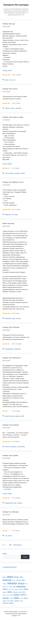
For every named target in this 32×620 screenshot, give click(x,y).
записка (11, 173)
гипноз (7, 108)
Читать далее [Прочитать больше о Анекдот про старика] (7, 493)
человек (18, 108)
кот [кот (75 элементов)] (12, 589)
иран (10, 535)
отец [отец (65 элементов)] (20, 592)
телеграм (17, 349)
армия (7, 416)
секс (10, 80)
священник (9, 503)
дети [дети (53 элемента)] (26, 583)
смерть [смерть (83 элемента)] (25, 598)
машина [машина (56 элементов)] (5, 592)
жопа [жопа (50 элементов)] (9, 589)
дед (6, 173)
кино (13, 318)
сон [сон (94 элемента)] (8, 601)
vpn (6, 535)
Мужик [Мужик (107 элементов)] (16, 577)
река (16, 214)
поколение (21, 446)
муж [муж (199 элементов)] (9, 591)
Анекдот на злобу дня (11, 512)
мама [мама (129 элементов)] (26, 589)
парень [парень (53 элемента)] (4, 594)
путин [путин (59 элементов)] (11, 594)
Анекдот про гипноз (10, 89)
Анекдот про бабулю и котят (13, 182)
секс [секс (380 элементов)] (16, 597)
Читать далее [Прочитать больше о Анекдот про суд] (7, 70)
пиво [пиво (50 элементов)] (8, 594)
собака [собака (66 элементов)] (4, 600)
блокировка (9, 349)
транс (12, 108)
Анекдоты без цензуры (16, 4)
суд (14, 80)
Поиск (5, 554)
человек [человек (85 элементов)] (5, 603)
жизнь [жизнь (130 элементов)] (5, 589)
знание (17, 173)
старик (19, 503)
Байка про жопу (8, 223)
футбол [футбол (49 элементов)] (21, 600)
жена (6, 80)
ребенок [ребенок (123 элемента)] (23, 594)
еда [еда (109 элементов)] (14, 586)
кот (13, 214)
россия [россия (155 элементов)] (6, 598)
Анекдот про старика (10, 455)
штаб (22, 416)
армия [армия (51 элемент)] (13, 580)
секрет (22, 173)
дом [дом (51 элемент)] (8, 586)
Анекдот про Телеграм (11, 327)
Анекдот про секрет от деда (13, 117)
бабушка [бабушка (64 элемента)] (18, 580)
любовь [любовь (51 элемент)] (16, 589)
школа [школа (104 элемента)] (11, 603)
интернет (13, 446)
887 (10, 545)
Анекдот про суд (9, 24)
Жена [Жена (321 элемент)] (10, 576)
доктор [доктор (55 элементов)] (4, 586)
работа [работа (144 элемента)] (16, 594)
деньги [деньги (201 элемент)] (21, 583)
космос (18, 318)
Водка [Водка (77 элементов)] (4, 577)
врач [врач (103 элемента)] (23, 580)
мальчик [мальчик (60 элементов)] (21, 589)
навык (17, 416)
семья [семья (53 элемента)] (21, 598)
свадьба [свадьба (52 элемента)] (11, 598)
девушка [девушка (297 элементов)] (12, 583)
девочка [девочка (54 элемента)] (4, 583)
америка (8, 318)
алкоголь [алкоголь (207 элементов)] (7, 579)
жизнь (7, 446)
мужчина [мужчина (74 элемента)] (15, 592)
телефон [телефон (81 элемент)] (16, 600)
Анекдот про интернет (11, 425)
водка (12, 416)
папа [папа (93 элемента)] (23, 592)
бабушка (8, 214)
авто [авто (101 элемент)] (21, 577)
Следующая (18, 545)
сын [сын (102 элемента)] (11, 601)
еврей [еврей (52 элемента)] (10, 586)
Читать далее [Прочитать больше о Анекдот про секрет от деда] (7, 164)
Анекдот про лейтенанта (12, 358)
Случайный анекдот (10, 567)
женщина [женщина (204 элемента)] (21, 586)
